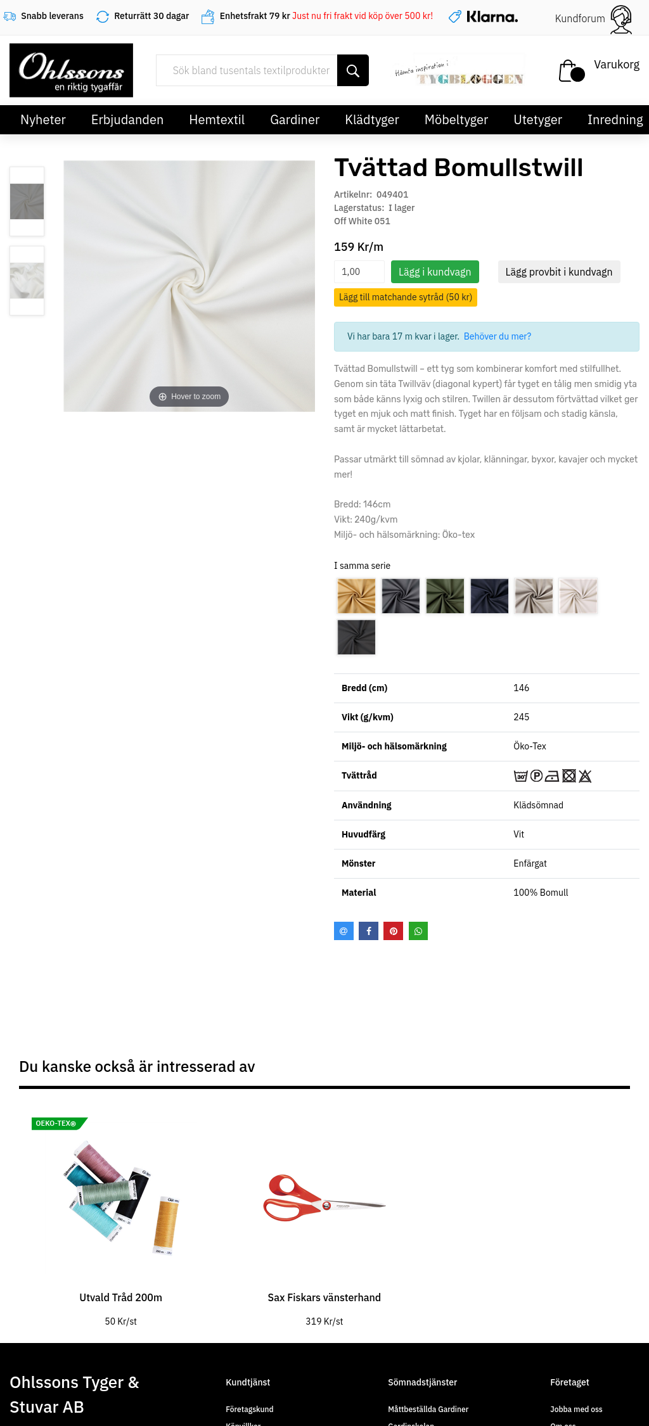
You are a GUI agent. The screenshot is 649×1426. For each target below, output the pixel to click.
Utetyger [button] (537, 119)
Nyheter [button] (43, 119)
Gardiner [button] (294, 119)
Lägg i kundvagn (435, 271)
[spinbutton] (359, 272)
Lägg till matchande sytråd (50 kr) (405, 297)
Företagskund (249, 1409)
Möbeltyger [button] (457, 119)
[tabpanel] (120, 1215)
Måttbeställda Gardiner (428, 1409)
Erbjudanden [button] (127, 119)
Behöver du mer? (498, 336)
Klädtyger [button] (372, 119)
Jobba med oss (576, 1409)
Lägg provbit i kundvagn (559, 271)
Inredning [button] (615, 119)
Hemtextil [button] (217, 119)
